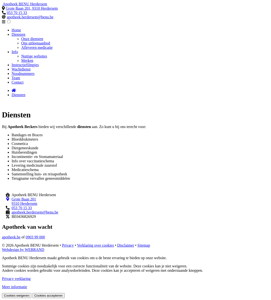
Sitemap (143, 245)
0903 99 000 (35, 237)
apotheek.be (11, 237)
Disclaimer (125, 245)
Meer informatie (14, 287)
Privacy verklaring (16, 279)
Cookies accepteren (48, 295)
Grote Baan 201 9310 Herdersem (24, 201)
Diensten (18, 95)
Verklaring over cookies (95, 245)
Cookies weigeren (16, 295)
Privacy (68, 245)
